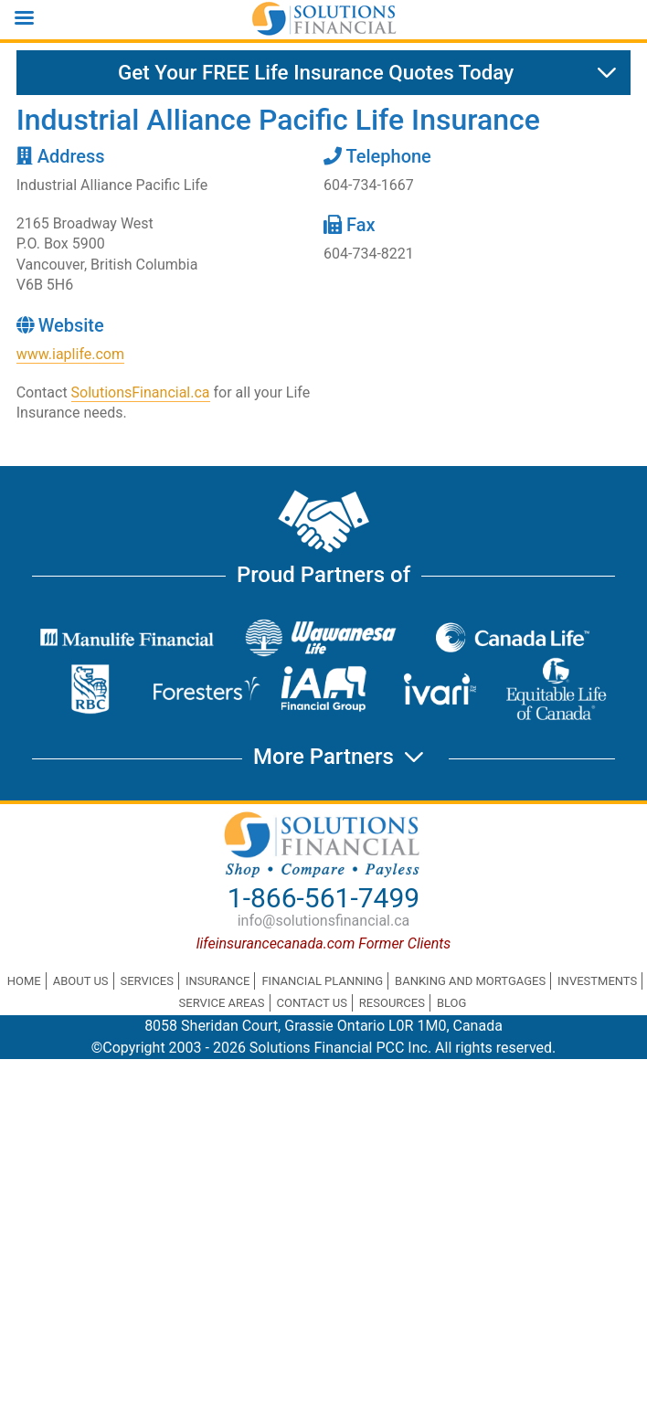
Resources (392, 1003)
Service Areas (222, 1003)
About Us (81, 981)
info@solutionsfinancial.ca (324, 920)
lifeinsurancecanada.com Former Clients (323, 943)
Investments (597, 981)
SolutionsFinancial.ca (140, 392)
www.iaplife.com (70, 354)
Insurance (218, 981)
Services (147, 981)
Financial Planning (322, 981)
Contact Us (312, 1003)
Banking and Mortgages (470, 981)
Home (24, 981)
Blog (452, 1003)
